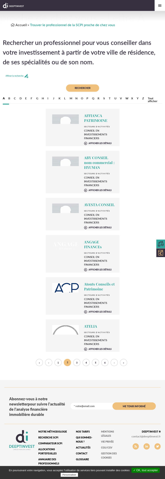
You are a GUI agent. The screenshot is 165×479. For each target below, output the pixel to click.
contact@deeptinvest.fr (146, 436)
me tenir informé (134, 406)
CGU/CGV (106, 447)
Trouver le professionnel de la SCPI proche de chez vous (72, 25)
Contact (82, 453)
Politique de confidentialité (94, 474)
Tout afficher (152, 100)
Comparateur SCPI (50, 443)
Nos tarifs (83, 431)
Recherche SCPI (48, 437)
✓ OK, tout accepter (145, 470)
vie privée (107, 441)
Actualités (83, 447)
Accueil (19, 25)
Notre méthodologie (52, 431)
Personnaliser (69, 474)
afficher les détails (100, 143)
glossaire (82, 459)
